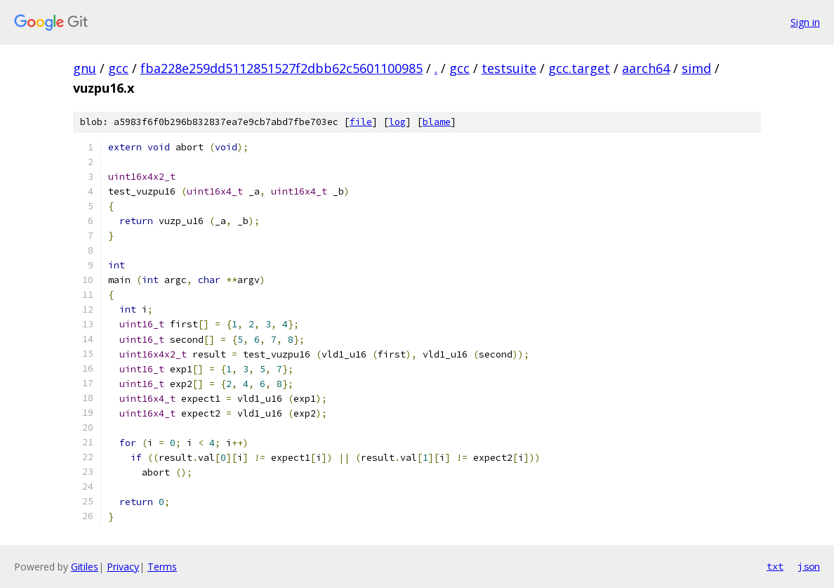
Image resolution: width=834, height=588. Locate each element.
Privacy (123, 566)
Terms (162, 566)
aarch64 (646, 68)
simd (696, 68)
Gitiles (84, 566)
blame (437, 122)
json (808, 566)
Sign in (805, 22)
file (361, 122)
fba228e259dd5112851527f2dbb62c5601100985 (281, 68)
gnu (84, 68)
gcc (118, 68)
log (397, 122)
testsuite (509, 68)
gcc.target (579, 68)
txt (775, 566)
